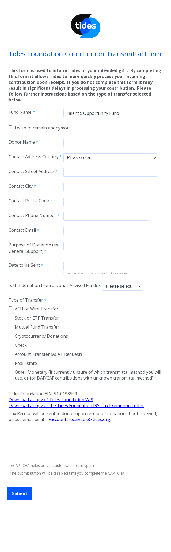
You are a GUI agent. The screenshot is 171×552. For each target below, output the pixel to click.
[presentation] (48, 443)
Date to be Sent (24, 265)
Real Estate (26, 363)
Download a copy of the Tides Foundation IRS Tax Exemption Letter (76, 405)
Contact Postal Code (29, 201)
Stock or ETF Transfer (37, 318)
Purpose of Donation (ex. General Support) (34, 248)
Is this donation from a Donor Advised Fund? (53, 285)
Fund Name (20, 112)
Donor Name (22, 142)
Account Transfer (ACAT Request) (48, 354)
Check (21, 345)
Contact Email (22, 230)
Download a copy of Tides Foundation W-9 (51, 400)
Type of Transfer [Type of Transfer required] (26, 300)
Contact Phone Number (32, 215)
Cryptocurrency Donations (41, 336)
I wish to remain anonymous (43, 128)
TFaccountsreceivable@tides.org (77, 419)
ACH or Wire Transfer (36, 309)
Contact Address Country (34, 157)
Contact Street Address (32, 171)
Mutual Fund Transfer (37, 327)
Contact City (21, 186)
